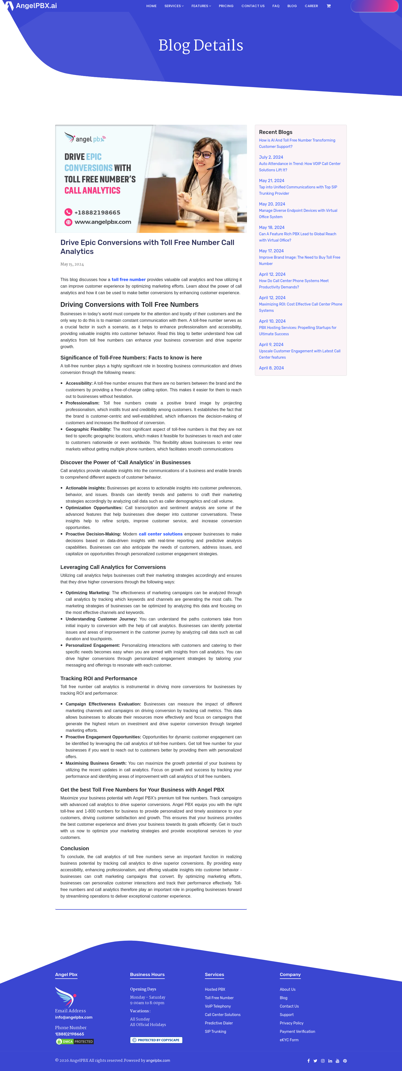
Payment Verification (297, 1031)
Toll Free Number (219, 998)
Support (287, 1015)
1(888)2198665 (69, 1034)
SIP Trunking (215, 1031)
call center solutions (161, 534)
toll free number (129, 279)
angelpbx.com (158, 1060)
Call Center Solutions (223, 1015)
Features (201, 5)
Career (311, 5)
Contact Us (289, 1006)
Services (174, 5)
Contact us (253, 5)
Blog (292, 5)
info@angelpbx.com (73, 1017)
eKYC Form (289, 1040)
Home (151, 5)
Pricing (226, 5)
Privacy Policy (291, 1023)
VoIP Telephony (218, 1006)
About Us (288, 989)
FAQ (276, 5)
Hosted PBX (215, 989)
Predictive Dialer (219, 1023)
